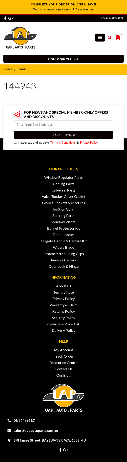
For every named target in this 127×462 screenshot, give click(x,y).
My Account (63, 350)
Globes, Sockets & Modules (63, 203)
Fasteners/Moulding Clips (63, 253)
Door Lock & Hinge (64, 266)
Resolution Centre (63, 362)
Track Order (63, 356)
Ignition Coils (63, 209)
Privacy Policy (88, 142)
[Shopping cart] (118, 37)
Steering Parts (63, 215)
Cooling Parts (63, 184)
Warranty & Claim (63, 305)
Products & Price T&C (63, 324)
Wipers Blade (63, 247)
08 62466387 (24, 420)
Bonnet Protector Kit (63, 228)
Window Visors (63, 222)
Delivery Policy (63, 330)
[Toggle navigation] (100, 38)
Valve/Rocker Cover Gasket (63, 196)
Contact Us (63, 369)
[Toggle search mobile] (108, 37)
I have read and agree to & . (56, 142)
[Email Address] (63, 124)
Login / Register (112, 18)
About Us (63, 286)
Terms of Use (63, 292)
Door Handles (64, 234)
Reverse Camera (63, 260)
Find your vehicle (63, 59)
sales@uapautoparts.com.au (36, 430)
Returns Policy (63, 311)
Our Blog (63, 375)
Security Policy (63, 317)
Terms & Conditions (62, 142)
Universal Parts (63, 190)
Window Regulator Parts (63, 177)
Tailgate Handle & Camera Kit (63, 241)
